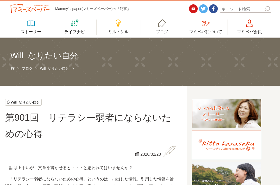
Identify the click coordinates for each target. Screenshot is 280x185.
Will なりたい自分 (25, 102)
